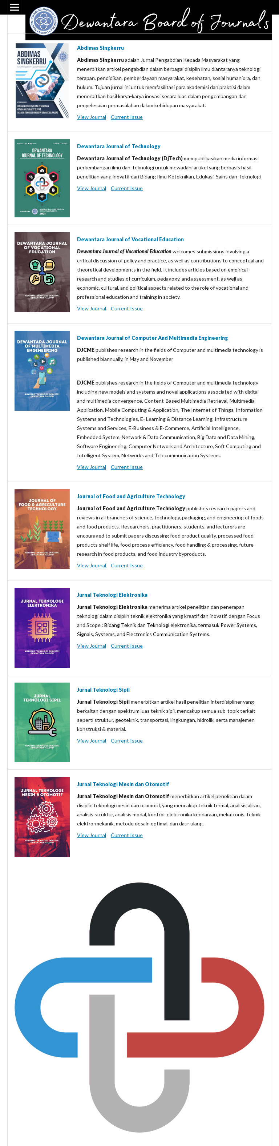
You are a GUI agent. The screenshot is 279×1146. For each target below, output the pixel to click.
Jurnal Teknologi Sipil (103, 690)
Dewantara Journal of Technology (119, 146)
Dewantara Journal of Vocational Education (130, 239)
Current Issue (127, 117)
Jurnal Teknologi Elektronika (112, 595)
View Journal (91, 117)
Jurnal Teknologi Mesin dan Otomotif (123, 784)
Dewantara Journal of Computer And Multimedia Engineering (152, 338)
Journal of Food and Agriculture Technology (131, 496)
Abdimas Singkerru (100, 48)
